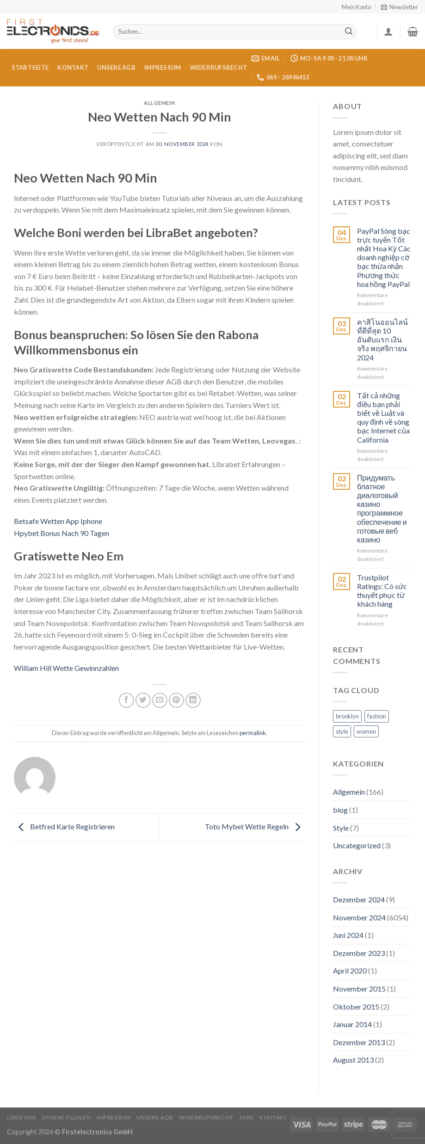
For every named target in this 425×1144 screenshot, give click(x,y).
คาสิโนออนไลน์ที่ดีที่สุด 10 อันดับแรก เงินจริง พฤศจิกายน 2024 (382, 339)
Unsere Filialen (66, 1117)
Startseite (30, 67)
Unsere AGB (116, 67)
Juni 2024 (348, 935)
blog (340, 809)
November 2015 (359, 988)
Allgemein (349, 791)
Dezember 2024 (359, 899)
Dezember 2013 (359, 1042)
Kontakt (72, 67)
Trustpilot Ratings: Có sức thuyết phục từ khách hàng (382, 591)
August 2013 (353, 1059)
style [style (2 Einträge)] (342, 731)
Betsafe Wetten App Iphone (58, 521)
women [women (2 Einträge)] (366, 731)
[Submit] (349, 32)
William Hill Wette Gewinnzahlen (66, 667)
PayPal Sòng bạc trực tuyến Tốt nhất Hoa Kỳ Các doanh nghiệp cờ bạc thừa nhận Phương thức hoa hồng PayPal (384, 257)
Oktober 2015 (356, 1006)
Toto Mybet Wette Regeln (255, 826)
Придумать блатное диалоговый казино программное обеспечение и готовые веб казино (382, 508)
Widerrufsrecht (218, 67)
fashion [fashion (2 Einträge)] (376, 716)
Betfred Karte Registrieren (64, 826)
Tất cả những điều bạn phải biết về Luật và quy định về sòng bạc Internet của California (383, 417)
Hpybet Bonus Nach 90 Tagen (61, 533)
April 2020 (350, 970)
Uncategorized (357, 845)
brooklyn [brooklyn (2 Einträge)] (347, 716)
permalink (253, 732)
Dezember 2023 (359, 953)
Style (341, 827)
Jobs (246, 1117)
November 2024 (359, 917)
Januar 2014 (352, 1024)
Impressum (162, 67)
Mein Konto (356, 7)
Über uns (21, 1117)
